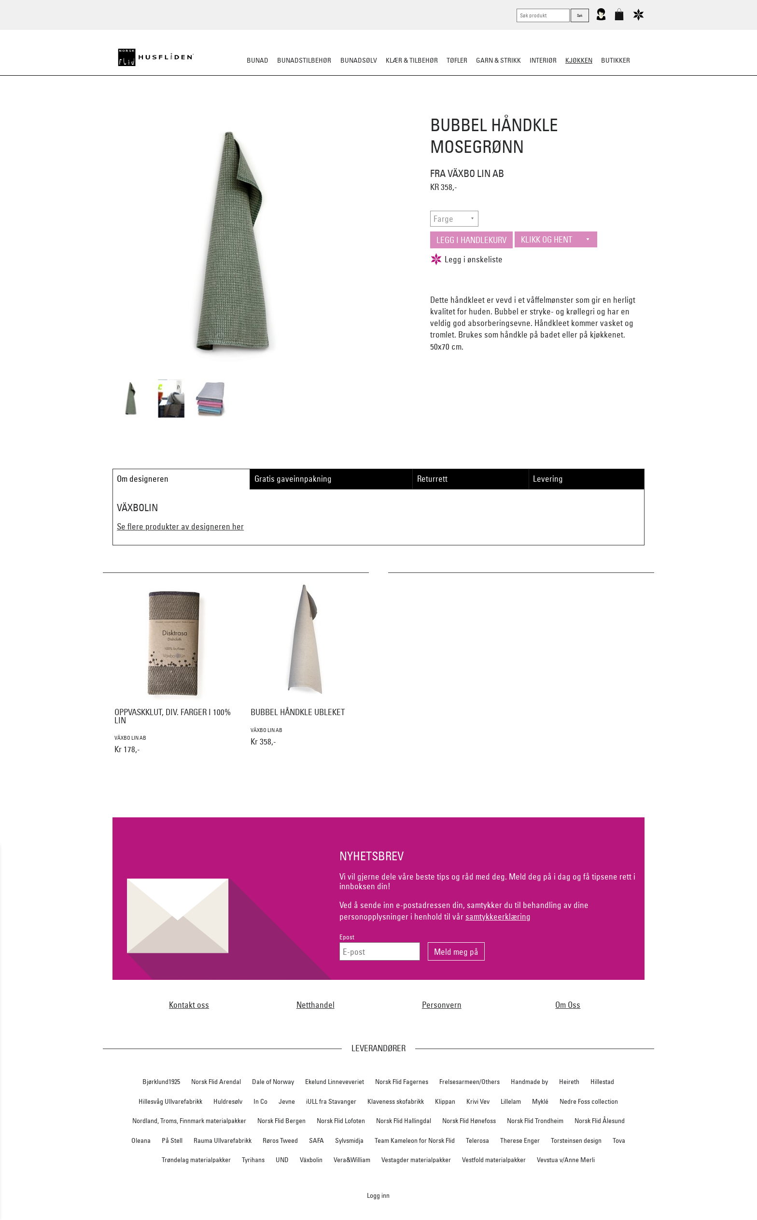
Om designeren (142, 479)
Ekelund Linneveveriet (334, 1081)
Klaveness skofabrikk (395, 1101)
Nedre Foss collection (589, 1101)
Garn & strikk (498, 60)
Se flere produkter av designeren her (180, 526)
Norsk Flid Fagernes (401, 1081)
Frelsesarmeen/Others (469, 1081)
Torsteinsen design (576, 1140)
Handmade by (529, 1081)
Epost (346, 937)
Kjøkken (578, 60)
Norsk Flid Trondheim (535, 1120)
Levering (548, 479)
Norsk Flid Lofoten (341, 1120)
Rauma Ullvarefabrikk (223, 1140)
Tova (619, 1140)
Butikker (615, 60)
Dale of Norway (273, 1081)
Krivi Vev (478, 1101)
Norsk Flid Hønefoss (469, 1120)
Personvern (442, 1005)
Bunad (257, 60)
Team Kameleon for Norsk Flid (415, 1140)
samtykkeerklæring (498, 916)
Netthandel (315, 1005)
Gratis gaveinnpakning (293, 479)
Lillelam (511, 1101)
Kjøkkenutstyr (371, 108)
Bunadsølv (358, 60)
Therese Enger (520, 1140)
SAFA (316, 1140)
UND (282, 1159)
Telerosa (477, 1140)
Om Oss (567, 1005)
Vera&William (352, 1159)
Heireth (569, 1081)
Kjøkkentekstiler (433, 108)
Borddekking (316, 108)
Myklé (540, 1101)
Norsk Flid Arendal (216, 1081)
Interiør (543, 60)
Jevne (287, 1101)
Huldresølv (227, 1101)
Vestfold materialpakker (494, 1159)
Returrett (432, 479)
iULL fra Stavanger (331, 1101)
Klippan (445, 1101)
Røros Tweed (280, 1140)
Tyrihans (253, 1159)
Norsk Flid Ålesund (600, 1120)
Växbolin (311, 1159)
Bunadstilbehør (304, 60)
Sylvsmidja (349, 1140)
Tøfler (457, 60)
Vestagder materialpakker (416, 1159)
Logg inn (378, 1195)
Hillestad (602, 1081)
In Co (260, 1101)
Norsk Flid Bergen (281, 1120)
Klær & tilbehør (412, 60)
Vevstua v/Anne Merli (566, 1159)
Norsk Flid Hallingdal (403, 1120)
